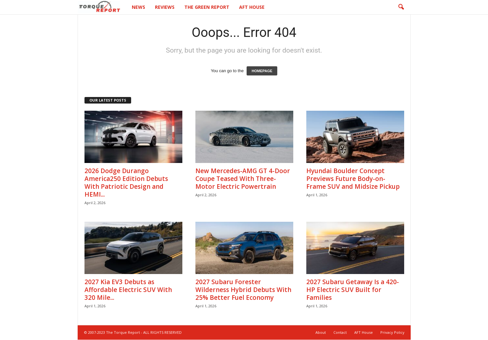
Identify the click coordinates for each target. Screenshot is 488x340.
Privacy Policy (392, 332)
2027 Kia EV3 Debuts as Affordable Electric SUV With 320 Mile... (128, 290)
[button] (401, 7)
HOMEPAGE (262, 71)
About (320, 332)
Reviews (165, 7)
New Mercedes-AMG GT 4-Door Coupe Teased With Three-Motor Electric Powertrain (242, 179)
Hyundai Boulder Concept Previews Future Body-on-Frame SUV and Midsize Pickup (353, 179)
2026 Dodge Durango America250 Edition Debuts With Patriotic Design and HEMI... (126, 183)
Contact (340, 332)
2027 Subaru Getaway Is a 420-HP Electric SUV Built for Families (352, 290)
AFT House (252, 7)
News (138, 7)
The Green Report (206, 7)
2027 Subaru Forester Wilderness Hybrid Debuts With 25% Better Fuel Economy (243, 290)
